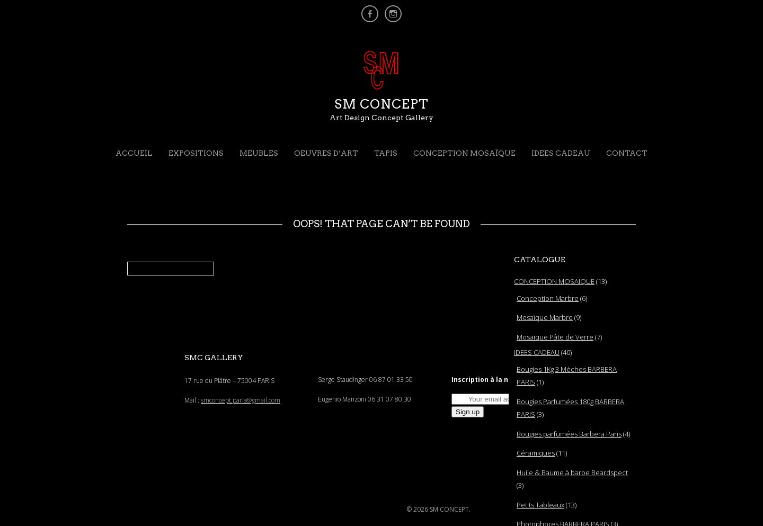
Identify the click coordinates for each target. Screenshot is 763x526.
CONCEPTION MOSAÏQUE (464, 153)
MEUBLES (258, 153)
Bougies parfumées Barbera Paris (569, 434)
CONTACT (626, 153)
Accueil (134, 153)
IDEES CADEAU (560, 153)
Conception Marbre (548, 298)
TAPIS (385, 153)
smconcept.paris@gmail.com (240, 400)
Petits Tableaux (540, 505)
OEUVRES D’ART (326, 153)
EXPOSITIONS (196, 153)
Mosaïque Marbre (545, 317)
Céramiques (536, 453)
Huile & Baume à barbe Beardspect (572, 472)
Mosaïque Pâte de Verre (555, 337)
